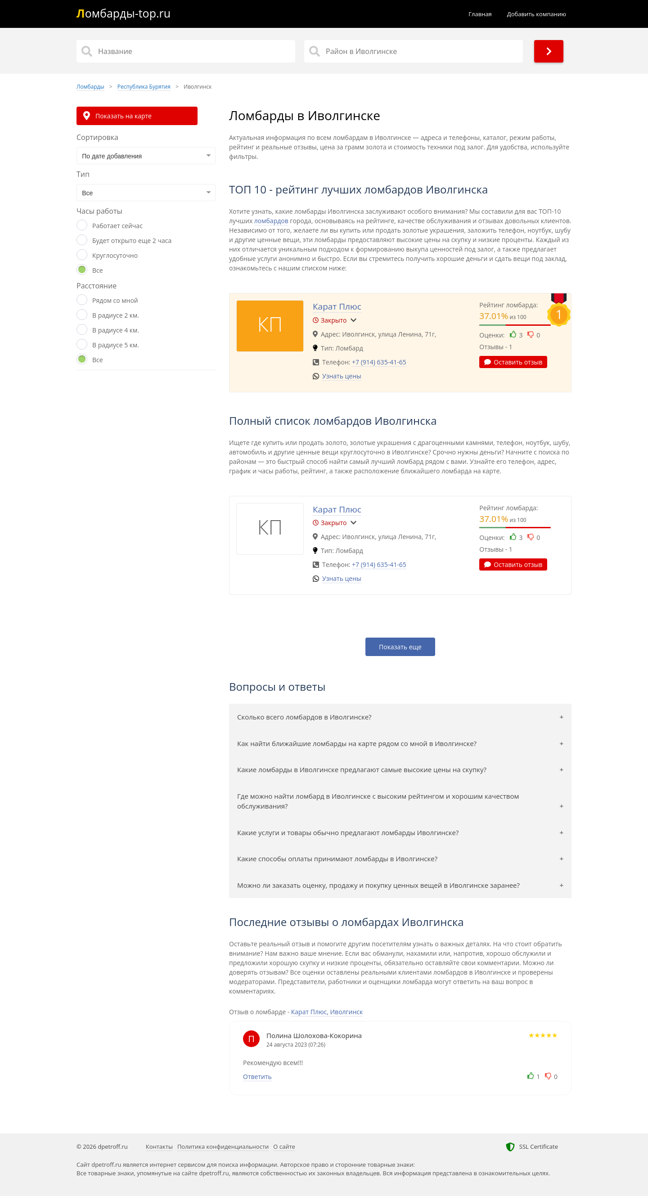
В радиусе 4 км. (115, 330)
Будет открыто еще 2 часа (131, 240)
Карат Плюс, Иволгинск (327, 1011)
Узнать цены (341, 376)
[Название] (185, 51)
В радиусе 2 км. (115, 315)
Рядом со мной (115, 300)
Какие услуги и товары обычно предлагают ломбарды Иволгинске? (348, 832)
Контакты (159, 1146)
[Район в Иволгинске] (413, 51)
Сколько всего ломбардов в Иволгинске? (304, 716)
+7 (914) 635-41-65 (379, 362)
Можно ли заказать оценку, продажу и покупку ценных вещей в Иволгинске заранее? (378, 885)
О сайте (284, 1146)
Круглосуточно (115, 255)
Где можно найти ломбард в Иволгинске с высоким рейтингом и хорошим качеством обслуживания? (378, 801)
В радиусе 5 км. (115, 345)
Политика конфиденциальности (223, 1146)
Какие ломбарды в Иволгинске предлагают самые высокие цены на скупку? (361, 769)
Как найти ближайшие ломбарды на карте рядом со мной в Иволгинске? (357, 743)
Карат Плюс (337, 306)
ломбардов (271, 220)
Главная (480, 14)
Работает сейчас (117, 225)
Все (97, 270)
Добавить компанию (536, 14)
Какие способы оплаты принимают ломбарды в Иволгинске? (337, 858)
